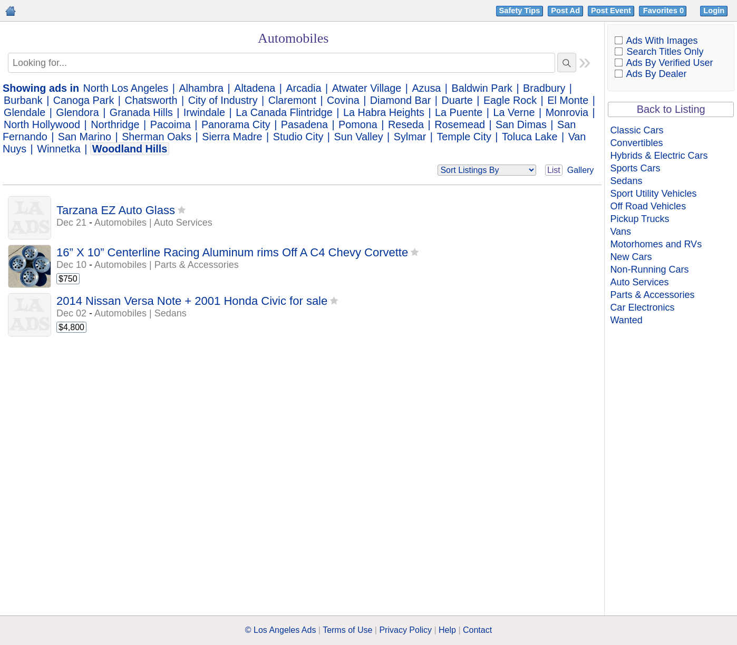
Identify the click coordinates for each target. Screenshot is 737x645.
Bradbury (544, 88)
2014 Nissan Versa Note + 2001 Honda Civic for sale (191, 300)
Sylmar (410, 136)
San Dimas (521, 124)
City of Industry (223, 100)
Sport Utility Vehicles (653, 193)
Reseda (406, 124)
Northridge (115, 124)
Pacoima (170, 124)
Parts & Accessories (652, 295)
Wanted (626, 320)
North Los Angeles (126, 88)
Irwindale (204, 112)
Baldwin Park (482, 88)
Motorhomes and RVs (656, 244)
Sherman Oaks (156, 136)
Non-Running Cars (649, 269)
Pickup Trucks (639, 219)
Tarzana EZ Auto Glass (115, 210)
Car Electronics (642, 307)
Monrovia (567, 112)
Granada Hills (141, 112)
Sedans (626, 181)
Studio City (298, 136)
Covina (343, 100)
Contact (477, 629)
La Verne (514, 112)
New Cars (631, 257)
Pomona (357, 124)
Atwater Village (367, 88)
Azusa (426, 88)
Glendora (77, 112)
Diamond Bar (400, 100)
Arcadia (303, 88)
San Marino (84, 136)
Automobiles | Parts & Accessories (166, 264)
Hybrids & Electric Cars (658, 155)
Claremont (292, 100)
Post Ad (565, 10)
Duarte (456, 100)
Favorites (664, 10)
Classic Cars (636, 130)
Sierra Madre (232, 136)
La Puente (458, 112)
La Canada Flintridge (284, 112)
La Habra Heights (383, 112)
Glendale (24, 112)
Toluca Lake (530, 136)
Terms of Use (347, 629)
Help (447, 629)
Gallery (580, 170)
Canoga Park (83, 100)
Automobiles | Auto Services (153, 222)
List (553, 170)
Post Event (611, 10)
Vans (620, 231)
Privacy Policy (405, 629)
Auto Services (639, 282)
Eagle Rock (510, 100)
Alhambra (201, 88)
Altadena (254, 88)
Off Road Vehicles (648, 206)
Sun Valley (358, 136)
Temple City (464, 136)
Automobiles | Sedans (140, 313)
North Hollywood (42, 124)
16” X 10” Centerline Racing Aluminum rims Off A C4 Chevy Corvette (232, 252)
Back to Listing (671, 109)
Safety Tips (519, 10)
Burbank (23, 100)
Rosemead (459, 124)
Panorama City (235, 124)
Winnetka (58, 149)
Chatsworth (150, 100)
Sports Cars (635, 168)
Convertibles (636, 143)
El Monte (567, 100)
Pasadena (304, 124)
